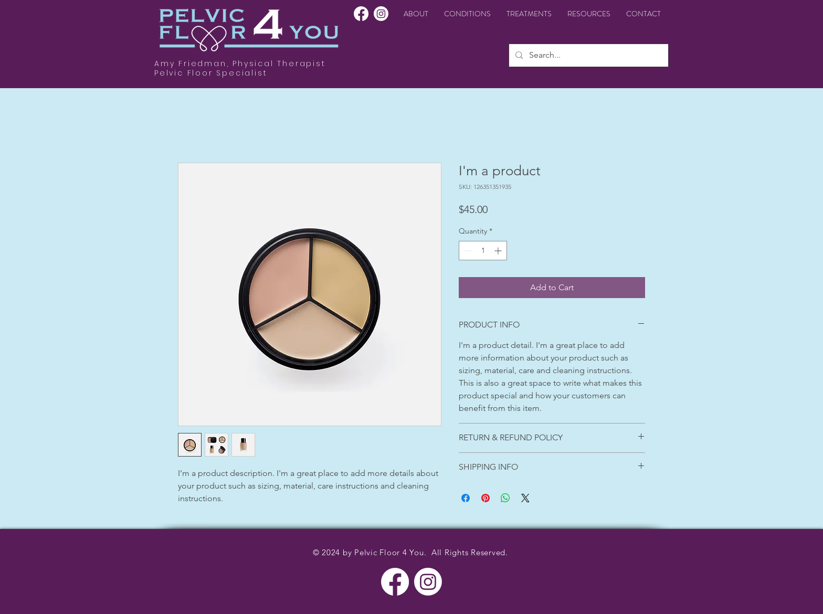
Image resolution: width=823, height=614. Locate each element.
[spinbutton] (482, 250)
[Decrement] (466, 250)
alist (256, 73)
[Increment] (498, 250)
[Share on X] (525, 498)
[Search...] (587, 55)
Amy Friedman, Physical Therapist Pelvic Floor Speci (240, 68)
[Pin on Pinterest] (485, 498)
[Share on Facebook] (465, 498)
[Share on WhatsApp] (505, 498)
